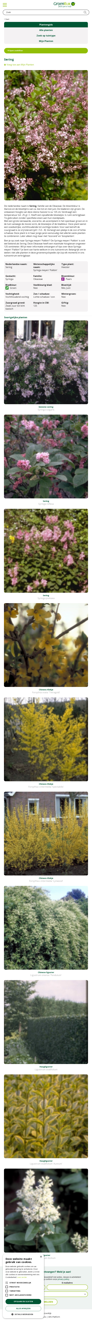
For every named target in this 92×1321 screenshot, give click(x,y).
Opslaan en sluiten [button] (23, 1301)
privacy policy (63, 1279)
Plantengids (46, 24)
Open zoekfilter (15, 50)
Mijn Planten (46, 41)
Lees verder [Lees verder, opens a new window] (22, 1277)
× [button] (41, 1257)
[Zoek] (46, 12)
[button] (23, 1314)
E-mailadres (67, 1283)
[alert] (23, 1286)
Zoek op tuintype (46, 35)
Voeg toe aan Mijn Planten (20, 64)
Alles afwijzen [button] (23, 1308)
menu (5, 5)
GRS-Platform (54, 1317)
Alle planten (46, 30)
